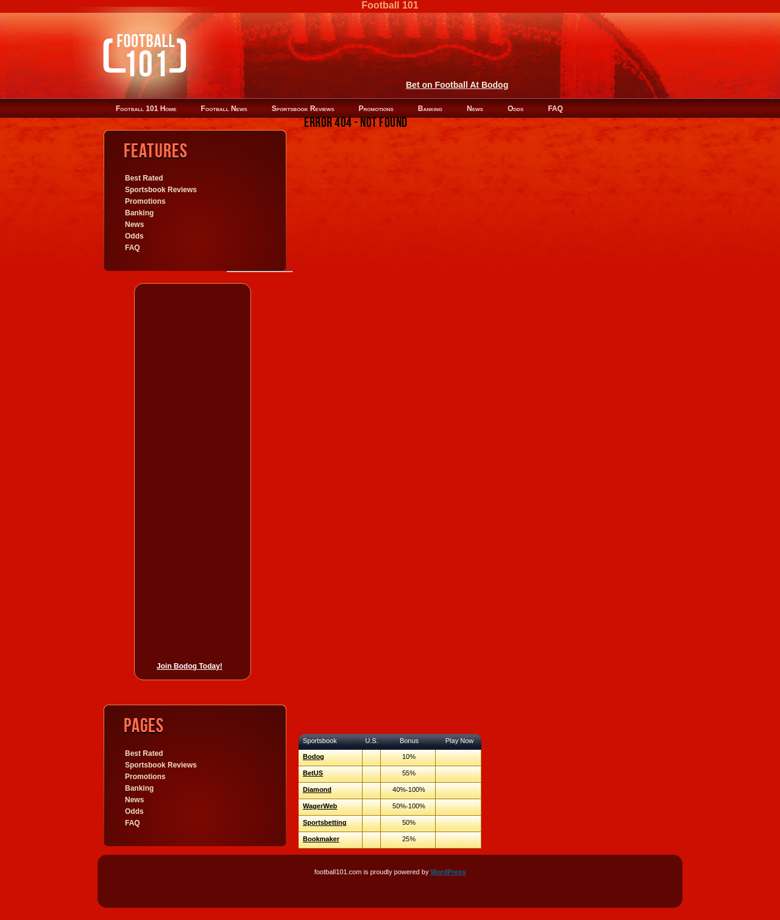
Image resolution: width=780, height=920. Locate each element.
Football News (224, 108)
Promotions (375, 108)
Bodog (313, 756)
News (475, 108)
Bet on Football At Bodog (457, 85)
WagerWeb (320, 806)
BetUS (313, 773)
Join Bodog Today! (189, 666)
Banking (430, 108)
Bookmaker (321, 839)
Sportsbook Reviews (303, 108)
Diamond (317, 789)
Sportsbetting (325, 822)
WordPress (448, 871)
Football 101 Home (146, 108)
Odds (515, 108)
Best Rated (144, 178)
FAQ (555, 108)
